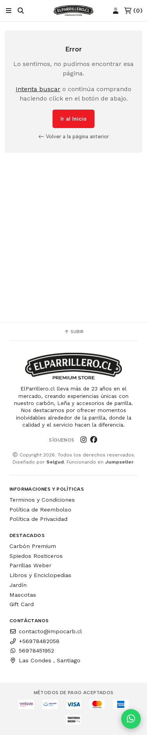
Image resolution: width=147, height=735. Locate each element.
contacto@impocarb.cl (45, 631)
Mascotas (22, 595)
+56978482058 (34, 641)
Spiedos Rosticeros (36, 556)
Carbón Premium (32, 546)
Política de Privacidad (38, 519)
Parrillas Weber (30, 565)
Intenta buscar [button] (38, 89)
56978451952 (31, 650)
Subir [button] (73, 331)
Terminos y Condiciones (42, 500)
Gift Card (21, 604)
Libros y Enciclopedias (40, 575)
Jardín (18, 585)
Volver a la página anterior (73, 136)
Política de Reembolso (40, 509)
